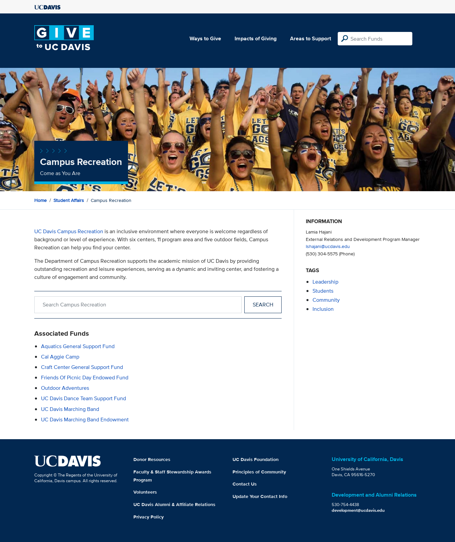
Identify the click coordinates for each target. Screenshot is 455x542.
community (326, 300)
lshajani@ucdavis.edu (328, 246)
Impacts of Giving (256, 38)
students (323, 291)
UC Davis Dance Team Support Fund (83, 398)
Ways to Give (205, 38)
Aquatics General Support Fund (78, 346)
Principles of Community (259, 471)
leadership (325, 282)
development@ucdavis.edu (358, 510)
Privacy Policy (148, 516)
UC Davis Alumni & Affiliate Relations (174, 504)
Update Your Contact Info (260, 496)
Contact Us (245, 484)
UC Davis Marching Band (70, 409)
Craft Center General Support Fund (82, 367)
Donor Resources (151, 459)
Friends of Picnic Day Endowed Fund (84, 377)
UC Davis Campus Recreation (68, 231)
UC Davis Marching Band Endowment (85, 419)
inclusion (323, 309)
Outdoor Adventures (65, 388)
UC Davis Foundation (256, 459)
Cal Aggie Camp (60, 357)
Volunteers (145, 492)
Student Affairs (68, 200)
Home (40, 200)
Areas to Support (310, 38)
